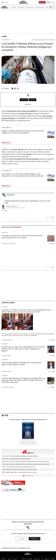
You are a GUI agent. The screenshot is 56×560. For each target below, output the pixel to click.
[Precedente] (47, 218)
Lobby (4, 36)
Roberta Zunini (6, 371)
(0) (5, 210)
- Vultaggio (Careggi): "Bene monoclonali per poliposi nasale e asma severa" (19, 472)
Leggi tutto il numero (28, 442)
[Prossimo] (52, 218)
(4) (53, 371)
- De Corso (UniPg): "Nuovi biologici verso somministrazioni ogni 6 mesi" (18, 466)
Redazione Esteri (7, 340)
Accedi (21, 538)
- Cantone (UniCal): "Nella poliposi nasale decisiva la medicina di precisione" (19, 469)
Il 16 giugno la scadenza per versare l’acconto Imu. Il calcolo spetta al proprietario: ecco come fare (22, 236)
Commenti (5, 88)
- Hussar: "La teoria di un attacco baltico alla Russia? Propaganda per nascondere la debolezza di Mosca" (25, 461)
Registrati (34, 538)
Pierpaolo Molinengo (8, 243)
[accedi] (51, 2)
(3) (53, 387)
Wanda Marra (6, 355)
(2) (53, 355)
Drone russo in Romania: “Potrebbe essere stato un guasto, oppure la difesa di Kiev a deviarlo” (22, 363)
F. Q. (3, 53)
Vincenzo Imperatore (12, 206)
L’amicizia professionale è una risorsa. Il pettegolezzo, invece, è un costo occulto (27, 202)
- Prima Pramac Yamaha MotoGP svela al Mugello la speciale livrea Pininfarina (20, 456)
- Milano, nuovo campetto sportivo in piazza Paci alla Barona (16, 458)
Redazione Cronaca (8, 387)
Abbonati (42, 2)
